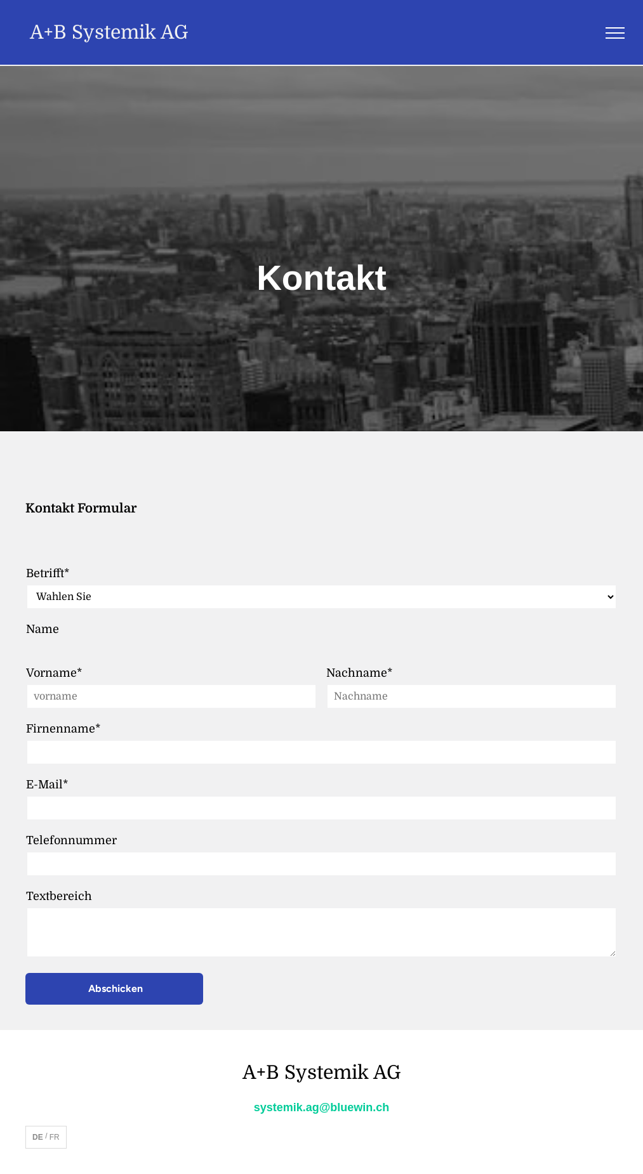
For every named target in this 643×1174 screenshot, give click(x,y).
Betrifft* (47, 573)
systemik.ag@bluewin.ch (322, 1107)
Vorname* (54, 673)
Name (42, 629)
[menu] (615, 32)
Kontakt (321, 277)
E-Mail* (47, 784)
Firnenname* (63, 728)
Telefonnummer (71, 840)
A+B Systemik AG (109, 32)
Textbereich (59, 896)
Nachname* (359, 673)
